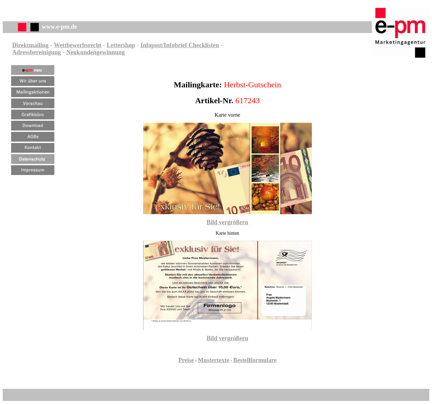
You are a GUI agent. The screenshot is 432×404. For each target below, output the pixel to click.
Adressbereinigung (36, 52)
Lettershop (121, 45)
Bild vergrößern (227, 222)
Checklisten (203, 45)
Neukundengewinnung (95, 52)
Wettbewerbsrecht (78, 45)
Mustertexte (213, 360)
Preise (186, 360)
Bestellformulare (255, 360)
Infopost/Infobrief (163, 45)
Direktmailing (30, 45)
